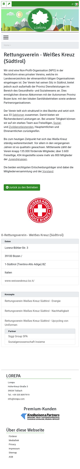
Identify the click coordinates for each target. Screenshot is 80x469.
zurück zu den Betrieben (22, 187)
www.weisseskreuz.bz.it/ (20, 280)
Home (6, 45)
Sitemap (13, 452)
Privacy (12, 444)
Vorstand (47, 171)
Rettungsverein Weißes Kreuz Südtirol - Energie (33, 301)
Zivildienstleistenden (21, 127)
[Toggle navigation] (6, 37)
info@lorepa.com (16, 399)
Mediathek (14, 440)
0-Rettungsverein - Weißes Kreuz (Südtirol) (32, 235)
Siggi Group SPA (18, 336)
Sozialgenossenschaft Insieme (26, 341)
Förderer (13, 436)
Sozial (57, 123)
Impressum (14, 448)
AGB (11, 457)
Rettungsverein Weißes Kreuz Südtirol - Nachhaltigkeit (37, 310)
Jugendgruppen (17, 159)
